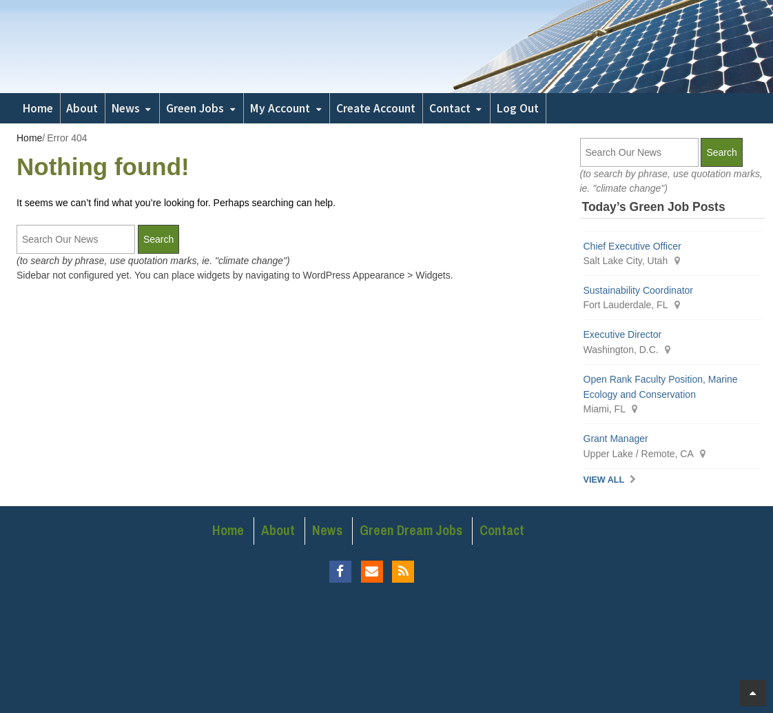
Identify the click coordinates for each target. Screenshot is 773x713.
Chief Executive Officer (632, 246)
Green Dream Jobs (411, 530)
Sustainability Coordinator (639, 290)
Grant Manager (616, 438)
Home (38, 108)
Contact (450, 108)
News (126, 108)
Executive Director (623, 334)
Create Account (375, 108)
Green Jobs (195, 108)
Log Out (518, 108)
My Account (280, 108)
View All (604, 480)
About (82, 108)
